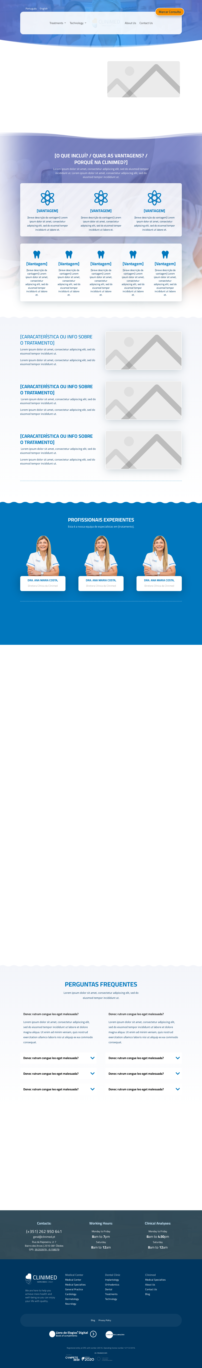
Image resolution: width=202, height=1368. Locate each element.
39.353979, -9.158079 (47, 1249)
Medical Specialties (75, 1284)
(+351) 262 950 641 (44, 1231)
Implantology (112, 1279)
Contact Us (146, 23)
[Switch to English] (43, 8)
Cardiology (70, 1294)
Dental (108, 1289)
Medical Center (73, 1279)
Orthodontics (112, 1284)
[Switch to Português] (31, 8)
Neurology (70, 1303)
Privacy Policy (104, 1320)
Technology (76, 23)
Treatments (56, 23)
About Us (130, 23)
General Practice (74, 1289)
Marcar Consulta (170, 12)
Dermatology (72, 1299)
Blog (147, 1294)
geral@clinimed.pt (44, 1236)
